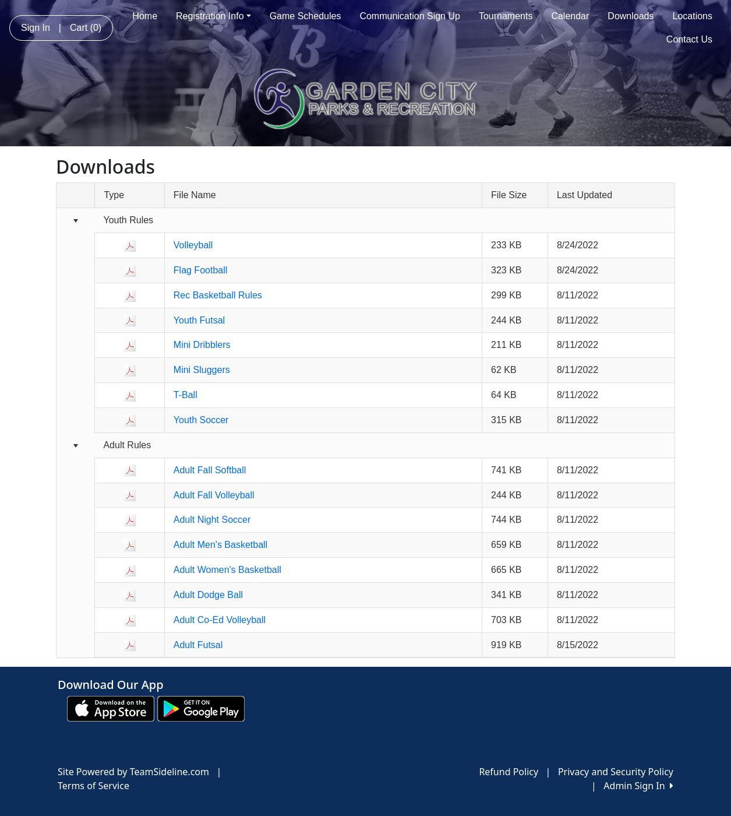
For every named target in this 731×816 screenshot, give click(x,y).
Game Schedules (305, 16)
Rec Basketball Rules (218, 295)
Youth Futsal (199, 320)
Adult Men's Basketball (220, 545)
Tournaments (506, 16)
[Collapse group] (75, 221)
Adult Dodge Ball (208, 595)
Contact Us (689, 39)
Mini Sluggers (202, 370)
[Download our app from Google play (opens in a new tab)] (201, 708)
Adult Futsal (198, 645)
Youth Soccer (201, 420)
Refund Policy (508, 771)
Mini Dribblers (202, 345)
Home (144, 16)
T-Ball (185, 395)
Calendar (570, 16)
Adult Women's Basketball (227, 570)
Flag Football (201, 270)
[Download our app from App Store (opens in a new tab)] (110, 708)
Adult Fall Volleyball (214, 495)
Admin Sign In (638, 785)
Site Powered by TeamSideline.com (133, 771)
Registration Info (213, 16)
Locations (693, 16)
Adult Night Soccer (212, 520)
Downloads (631, 16)
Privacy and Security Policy (615, 771)
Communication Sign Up (409, 16)
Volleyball (193, 245)
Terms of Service (93, 785)
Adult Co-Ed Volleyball (220, 620)
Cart (85, 28)
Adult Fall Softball (210, 470)
